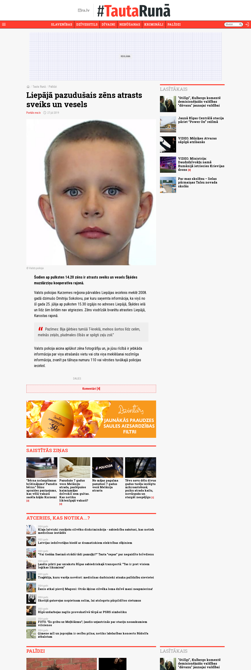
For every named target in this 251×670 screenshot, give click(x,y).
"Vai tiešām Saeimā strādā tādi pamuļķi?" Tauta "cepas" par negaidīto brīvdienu (96, 554)
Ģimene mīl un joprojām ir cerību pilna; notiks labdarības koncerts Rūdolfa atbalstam (93, 635)
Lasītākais (173, 89)
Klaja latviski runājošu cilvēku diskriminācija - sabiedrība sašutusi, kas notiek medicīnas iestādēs (96, 531)
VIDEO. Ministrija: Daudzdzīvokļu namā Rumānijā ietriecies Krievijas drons (201, 164)
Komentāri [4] (91, 388)
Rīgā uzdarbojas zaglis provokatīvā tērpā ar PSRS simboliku (82, 612)
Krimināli (153, 24)
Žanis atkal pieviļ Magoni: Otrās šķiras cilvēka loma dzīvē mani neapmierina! (95, 589)
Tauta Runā (39, 86)
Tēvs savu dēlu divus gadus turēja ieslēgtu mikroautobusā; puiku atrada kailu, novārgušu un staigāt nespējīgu (140, 489)
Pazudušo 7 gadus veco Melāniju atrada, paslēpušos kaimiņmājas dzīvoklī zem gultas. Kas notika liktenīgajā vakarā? (74, 490)
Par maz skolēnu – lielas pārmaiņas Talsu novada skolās (197, 182)
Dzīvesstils (87, 24)
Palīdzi (174, 24)
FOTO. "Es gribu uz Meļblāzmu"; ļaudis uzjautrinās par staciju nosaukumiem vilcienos (92, 623)
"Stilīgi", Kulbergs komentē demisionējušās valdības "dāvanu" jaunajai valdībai (199, 101)
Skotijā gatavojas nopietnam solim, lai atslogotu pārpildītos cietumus (89, 600)
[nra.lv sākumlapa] (84, 10)
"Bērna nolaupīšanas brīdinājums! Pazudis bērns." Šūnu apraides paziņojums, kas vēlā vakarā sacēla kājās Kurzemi (41, 489)
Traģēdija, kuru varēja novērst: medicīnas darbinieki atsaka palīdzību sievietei (96, 577)
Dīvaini (108, 24)
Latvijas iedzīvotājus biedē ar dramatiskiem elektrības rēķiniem (85, 543)
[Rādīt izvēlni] (4, 24)
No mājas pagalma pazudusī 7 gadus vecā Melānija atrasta (105, 485)
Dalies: (77, 378)
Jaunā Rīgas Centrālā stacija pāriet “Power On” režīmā (201, 120)
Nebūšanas (129, 24)
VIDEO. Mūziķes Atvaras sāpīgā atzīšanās (197, 140)
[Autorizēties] (247, 24)
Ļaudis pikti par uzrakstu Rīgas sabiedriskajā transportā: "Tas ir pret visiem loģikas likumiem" (94, 565)
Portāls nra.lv (33, 112)
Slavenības (61, 24)
